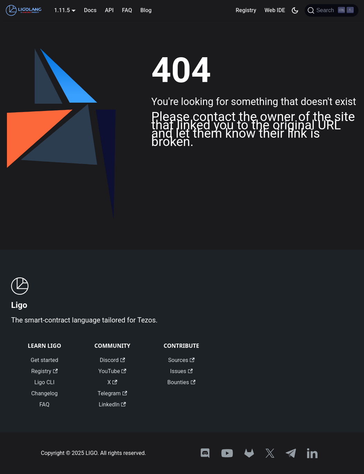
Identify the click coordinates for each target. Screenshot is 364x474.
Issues (181, 371)
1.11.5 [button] (62, 10)
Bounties (181, 382)
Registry (246, 10)
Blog (145, 10)
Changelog (44, 393)
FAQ (127, 10)
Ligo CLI (44, 382)
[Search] (331, 10)
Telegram (112, 393)
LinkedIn (112, 404)
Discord (112, 360)
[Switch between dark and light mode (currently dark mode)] (294, 10)
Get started (44, 360)
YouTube (112, 371)
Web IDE (274, 10)
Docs (90, 10)
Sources (181, 360)
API (109, 10)
